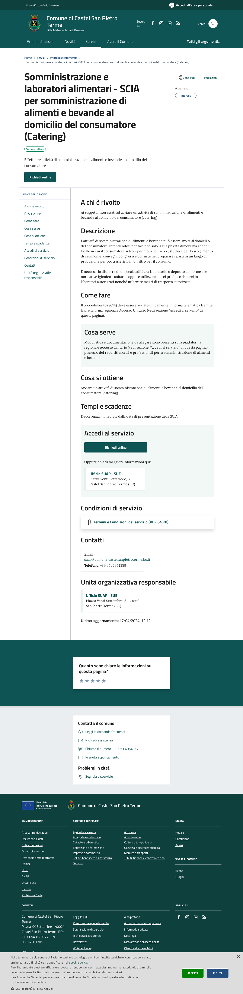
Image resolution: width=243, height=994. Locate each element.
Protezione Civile (32, 895)
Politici (26, 864)
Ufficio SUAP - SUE (105, 473)
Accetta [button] (193, 973)
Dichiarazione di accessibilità (142, 941)
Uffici (25, 870)
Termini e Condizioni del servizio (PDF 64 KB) (131, 522)
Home (28, 58)
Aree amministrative (35, 832)
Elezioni (26, 889)
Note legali (130, 935)
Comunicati (182, 838)
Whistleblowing (82, 948)
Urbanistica (29, 882)
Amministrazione (40, 41)
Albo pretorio (132, 917)
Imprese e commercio (63, 58)
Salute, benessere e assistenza (92, 858)
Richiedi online (40, 177)
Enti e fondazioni (32, 845)
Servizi (91, 41)
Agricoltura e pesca (84, 832)
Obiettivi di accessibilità (138, 948)
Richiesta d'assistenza (87, 935)
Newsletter (80, 941)
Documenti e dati (32, 838)
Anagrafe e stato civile (87, 837)
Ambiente (130, 832)
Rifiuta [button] (217, 973)
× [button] (238, 956)
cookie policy (79, 962)
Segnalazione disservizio (88, 929)
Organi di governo (33, 851)
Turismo (78, 863)
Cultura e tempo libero (137, 842)
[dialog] (121, 973)
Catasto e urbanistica (86, 842)
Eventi (179, 870)
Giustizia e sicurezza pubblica (142, 848)
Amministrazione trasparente (142, 923)
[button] (82, 989)
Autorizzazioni (132, 837)
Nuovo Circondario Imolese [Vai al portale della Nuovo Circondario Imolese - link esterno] (42, 5)
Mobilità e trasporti (136, 853)
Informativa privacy (136, 929)
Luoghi (179, 877)
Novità (70, 41)
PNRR (25, 876)
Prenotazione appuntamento (91, 923)
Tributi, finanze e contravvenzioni (144, 858)
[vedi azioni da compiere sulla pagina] (207, 77)
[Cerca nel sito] (213, 23)
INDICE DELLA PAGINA (45, 194)
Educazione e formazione (88, 848)
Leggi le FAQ (80, 917)
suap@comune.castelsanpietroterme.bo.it (117, 559)
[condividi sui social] (185, 77)
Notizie (179, 832)
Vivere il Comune (120, 41)
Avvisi (179, 845)
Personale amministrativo (38, 857)
